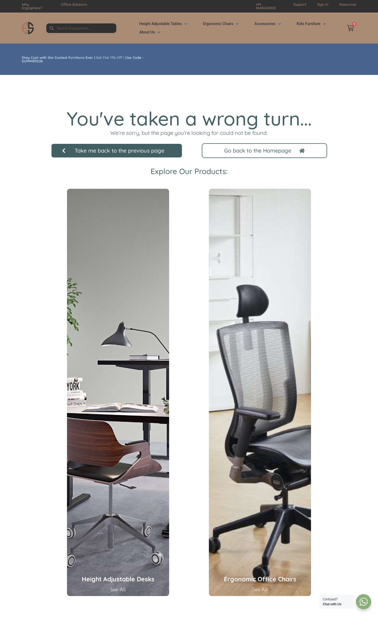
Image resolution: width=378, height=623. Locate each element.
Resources (347, 4)
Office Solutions (74, 4)
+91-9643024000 (266, 6)
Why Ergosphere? (32, 6)
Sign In (322, 4)
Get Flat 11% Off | (83, 59)
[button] (163, 24)
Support (299, 4)
